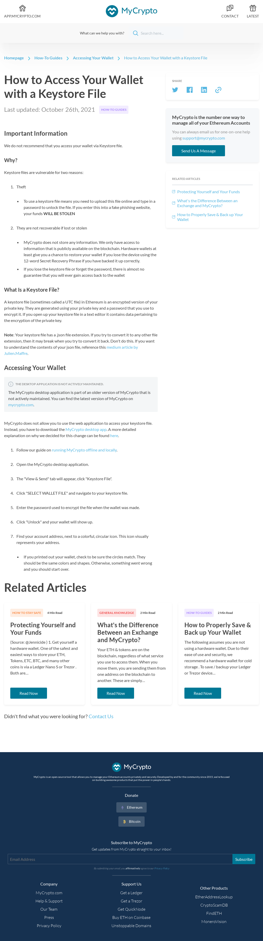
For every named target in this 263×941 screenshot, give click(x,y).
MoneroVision (214, 921)
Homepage (14, 57)
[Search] (155, 33)
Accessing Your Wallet (93, 57)
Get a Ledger (131, 892)
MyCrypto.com (49, 892)
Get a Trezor (131, 900)
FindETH (214, 913)
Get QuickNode (131, 909)
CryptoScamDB (214, 905)
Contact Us (101, 716)
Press (49, 917)
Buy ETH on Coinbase (131, 917)
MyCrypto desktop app (86, 429)
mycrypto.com (20, 404)
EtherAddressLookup (214, 896)
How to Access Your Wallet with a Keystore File (165, 57)
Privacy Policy (49, 925)
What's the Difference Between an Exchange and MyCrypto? (207, 203)
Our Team (49, 909)
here (114, 435)
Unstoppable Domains (131, 925)
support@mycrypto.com (203, 137)
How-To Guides (48, 57)
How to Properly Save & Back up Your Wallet (210, 217)
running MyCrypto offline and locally (84, 449)
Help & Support (49, 900)
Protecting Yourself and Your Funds (208, 191)
